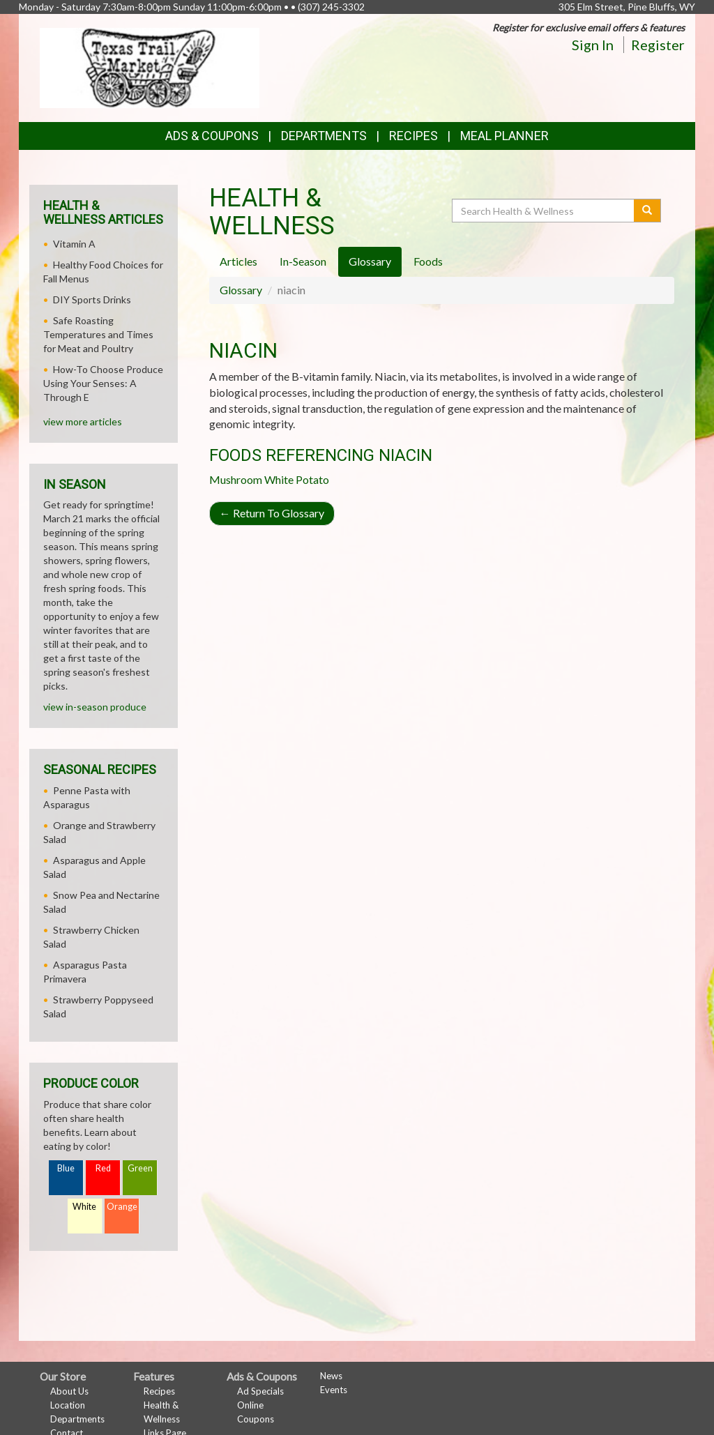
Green (140, 1168)
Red (103, 1168)
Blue (66, 1168)
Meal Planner (504, 135)
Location (67, 1405)
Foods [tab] (428, 261)
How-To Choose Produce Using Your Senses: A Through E (103, 383)
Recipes (413, 135)
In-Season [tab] (303, 261)
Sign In (593, 44)
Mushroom (235, 479)
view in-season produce (94, 707)
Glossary (241, 289)
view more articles (82, 421)
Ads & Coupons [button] (212, 135)
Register (658, 44)
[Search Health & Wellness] (544, 210)
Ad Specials (260, 1391)
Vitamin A (74, 244)
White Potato (296, 479)
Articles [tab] (238, 261)
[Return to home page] (149, 67)
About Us (69, 1391)
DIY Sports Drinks (92, 299)
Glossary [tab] (370, 261)
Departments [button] (324, 135)
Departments (77, 1419)
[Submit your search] (647, 210)
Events (333, 1389)
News (331, 1375)
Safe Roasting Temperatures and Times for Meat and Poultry (98, 334)
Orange (122, 1206)
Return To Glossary (272, 512)
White (84, 1206)
